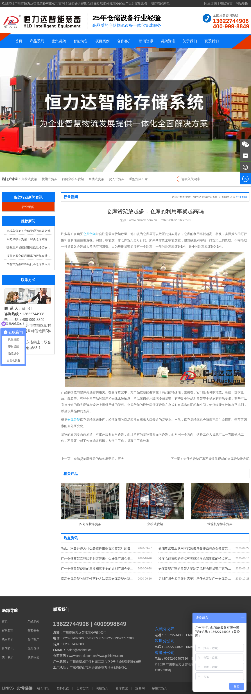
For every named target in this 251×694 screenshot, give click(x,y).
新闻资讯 (146, 41)
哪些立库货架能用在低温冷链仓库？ (29, 247)
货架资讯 (168, 41)
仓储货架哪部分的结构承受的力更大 (92, 459)
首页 (18, 41)
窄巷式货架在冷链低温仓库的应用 (28, 264)
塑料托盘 (63, 688)
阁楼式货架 (96, 179)
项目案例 (102, 41)
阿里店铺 (210, 3)
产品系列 (37, 41)
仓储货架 (82, 688)
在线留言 (226, 3)
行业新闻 (28, 207)
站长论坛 (43, 688)
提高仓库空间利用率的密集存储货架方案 (29, 255)
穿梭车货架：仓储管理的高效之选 (28, 231)
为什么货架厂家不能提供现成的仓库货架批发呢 (210, 459)
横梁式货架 (49, 179)
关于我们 (190, 41)
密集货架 (59, 41)
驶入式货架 (116, 179)
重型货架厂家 (138, 179)
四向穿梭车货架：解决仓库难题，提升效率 (29, 239)
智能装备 (80, 41)
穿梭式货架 (29, 179)
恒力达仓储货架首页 (205, 197)
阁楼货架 (102, 688)
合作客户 (124, 41)
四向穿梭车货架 (73, 179)
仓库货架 (89, 234)
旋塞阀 (140, 688)
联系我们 (211, 41)
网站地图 (242, 3)
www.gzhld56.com (110, 656)
